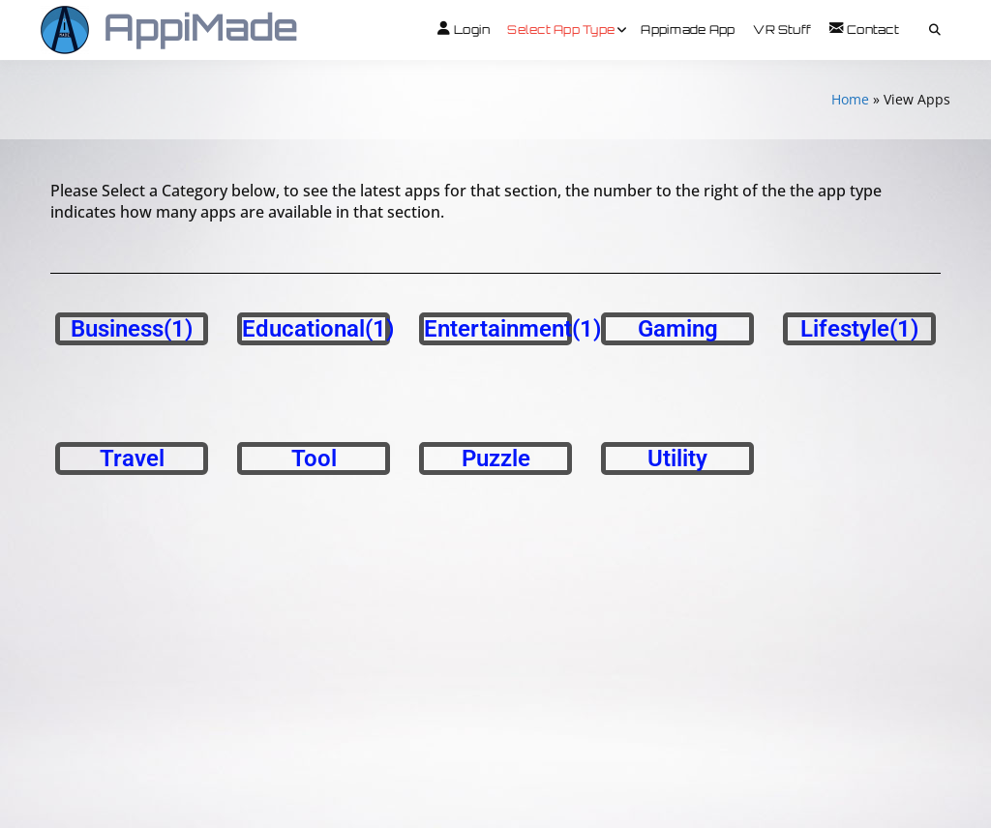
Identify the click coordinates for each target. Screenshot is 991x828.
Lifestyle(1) (859, 328)
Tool (314, 458)
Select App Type (561, 29)
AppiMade (201, 26)
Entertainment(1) (512, 328)
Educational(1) (318, 328)
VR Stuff (782, 29)
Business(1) (132, 328)
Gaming (678, 328)
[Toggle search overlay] (935, 30)
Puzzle (496, 458)
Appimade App (688, 29)
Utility (677, 458)
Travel (132, 458)
